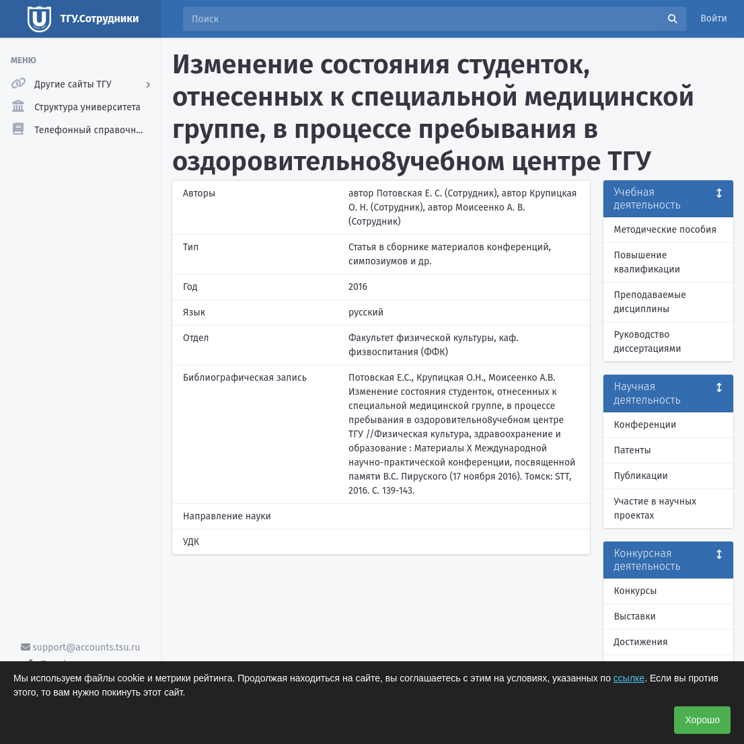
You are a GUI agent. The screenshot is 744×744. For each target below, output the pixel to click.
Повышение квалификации (647, 262)
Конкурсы (635, 591)
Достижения (641, 642)
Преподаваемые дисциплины (650, 302)
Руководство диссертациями (647, 342)
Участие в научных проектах (655, 508)
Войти (713, 18)
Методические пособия (665, 229)
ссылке (628, 678)
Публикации (641, 476)
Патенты (632, 450)
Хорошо (702, 719)
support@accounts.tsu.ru (81, 647)
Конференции (645, 425)
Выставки (635, 616)
